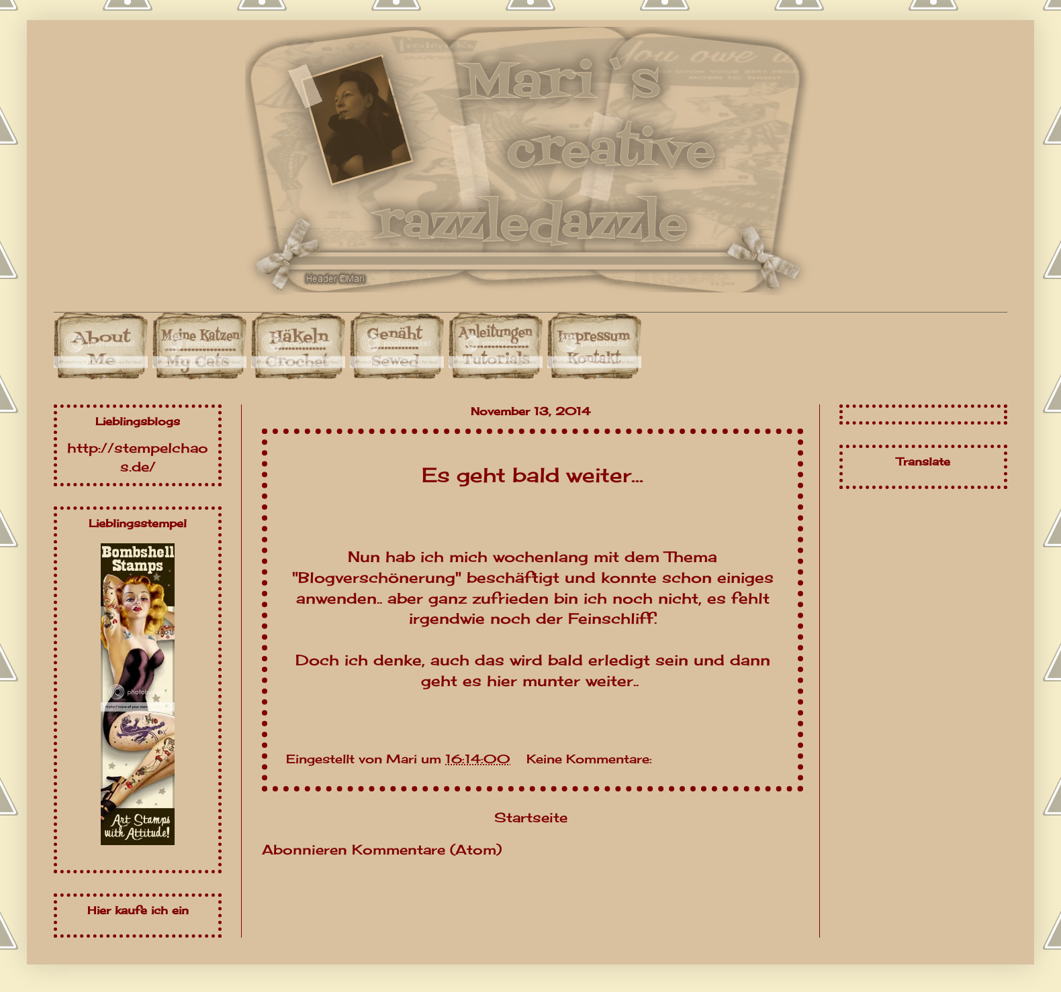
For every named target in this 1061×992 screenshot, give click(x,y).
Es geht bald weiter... (532, 475)
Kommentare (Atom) (427, 849)
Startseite (530, 817)
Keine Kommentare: (589, 758)
